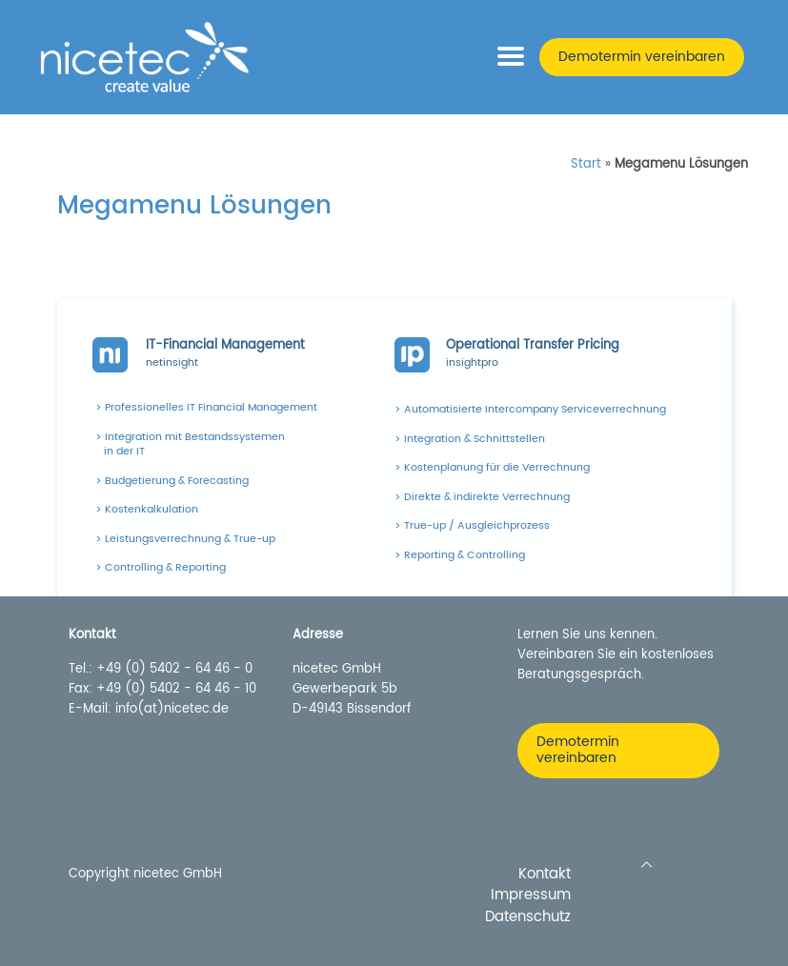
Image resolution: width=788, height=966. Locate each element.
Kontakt (544, 875)
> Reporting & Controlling (459, 555)
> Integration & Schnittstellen (469, 439)
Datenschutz (528, 918)
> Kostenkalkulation (146, 509)
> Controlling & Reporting (160, 567)
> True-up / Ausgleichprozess (472, 525)
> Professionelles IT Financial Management (206, 407)
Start (586, 164)
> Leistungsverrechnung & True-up (185, 539)
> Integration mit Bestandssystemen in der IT (190, 444)
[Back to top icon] (646, 865)
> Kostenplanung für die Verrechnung (492, 467)
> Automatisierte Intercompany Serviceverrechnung (530, 409)
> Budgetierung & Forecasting (172, 481)
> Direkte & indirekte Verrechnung (482, 497)
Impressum (531, 896)
